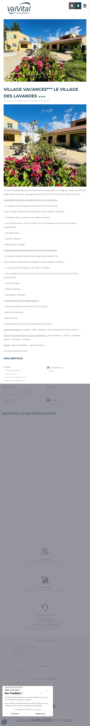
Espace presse (19, 672)
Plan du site (17, 659)
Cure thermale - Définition (24, 650)
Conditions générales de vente (25, 683)
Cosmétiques (18, 654)
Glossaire (16, 657)
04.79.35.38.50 (52, 624)
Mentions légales (20, 685)
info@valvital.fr (50, 620)
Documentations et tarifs (23, 645)
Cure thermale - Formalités (24, 647)
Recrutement (18, 670)
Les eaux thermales (21, 652)
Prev (5, 145)
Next (84, 145)
